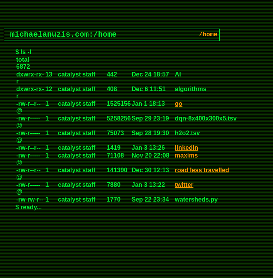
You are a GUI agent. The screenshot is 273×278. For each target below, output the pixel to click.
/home (208, 34)
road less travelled (202, 170)
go (179, 103)
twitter (184, 184)
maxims (186, 155)
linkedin (186, 147)
